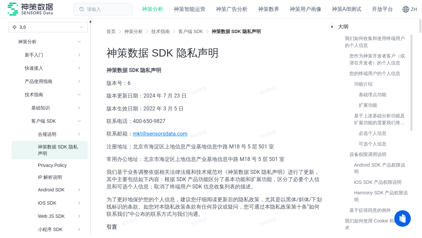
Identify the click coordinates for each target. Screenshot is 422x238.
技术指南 (160, 31)
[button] (409, 9)
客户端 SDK (190, 31)
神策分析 (133, 31)
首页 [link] (111, 31)
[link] (133, 31)
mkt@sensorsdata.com (160, 134)
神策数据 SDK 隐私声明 (236, 31)
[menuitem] (50, 54)
